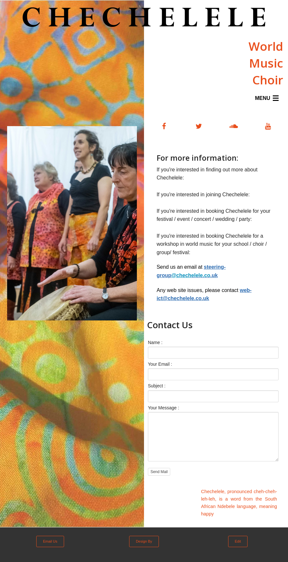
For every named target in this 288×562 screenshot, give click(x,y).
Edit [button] (238, 541)
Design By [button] (144, 541)
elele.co (190, 275)
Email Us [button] (50, 541)
